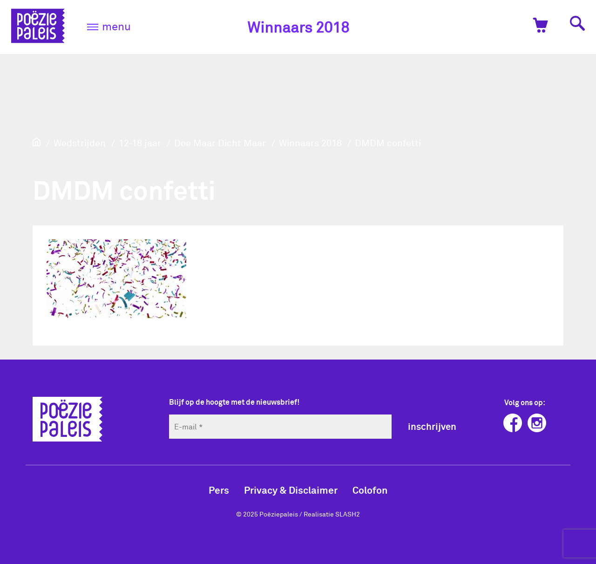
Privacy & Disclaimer (291, 490)
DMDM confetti (388, 142)
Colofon (369, 490)
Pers (219, 490)
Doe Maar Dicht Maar (220, 142)
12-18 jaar (140, 142)
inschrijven (432, 426)
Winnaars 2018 (298, 26)
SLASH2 (347, 514)
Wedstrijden (80, 142)
